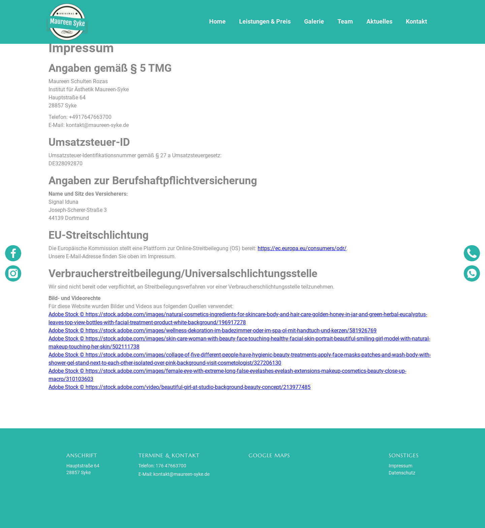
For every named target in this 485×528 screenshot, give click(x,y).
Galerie (314, 21)
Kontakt (416, 21)
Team (345, 21)
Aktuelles (379, 21)
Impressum (400, 465)
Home (217, 21)
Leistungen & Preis (265, 21)
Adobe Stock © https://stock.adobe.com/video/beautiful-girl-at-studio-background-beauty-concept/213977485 (179, 387)
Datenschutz (402, 472)
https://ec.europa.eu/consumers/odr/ (302, 248)
